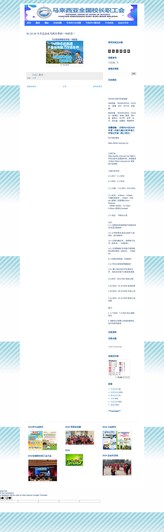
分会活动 (114, 402)
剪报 (112, 405)
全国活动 (114, 392)
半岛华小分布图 (73, 23)
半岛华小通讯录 (93, 23)
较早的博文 (97, 86)
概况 (38, 23)
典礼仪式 (114, 395)
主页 (64, 86)
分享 (34, 78)
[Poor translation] (8, 498)
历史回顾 (57, 23)
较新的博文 (31, 86)
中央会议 (114, 389)
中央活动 (109, 23)
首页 (29, 23)
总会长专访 (123, 23)
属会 (47, 23)
